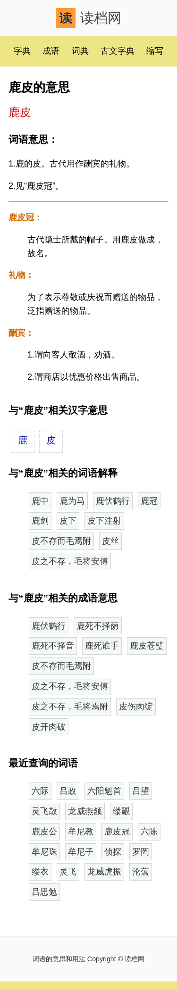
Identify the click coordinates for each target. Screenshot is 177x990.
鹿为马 (72, 501)
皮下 (67, 520)
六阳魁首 (104, 791)
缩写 (154, 51)
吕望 (140, 791)
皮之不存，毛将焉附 (70, 706)
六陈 (149, 831)
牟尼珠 (44, 852)
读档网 (88, 18)
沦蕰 (140, 871)
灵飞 (67, 871)
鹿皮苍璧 (147, 645)
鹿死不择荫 (97, 626)
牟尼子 (80, 852)
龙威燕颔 (85, 811)
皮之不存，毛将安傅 (70, 561)
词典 (80, 51)
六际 (40, 791)
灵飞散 (44, 811)
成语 (50, 51)
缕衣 (40, 871)
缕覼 (121, 811)
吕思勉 (44, 892)
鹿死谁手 (102, 645)
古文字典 (118, 51)
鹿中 (40, 501)
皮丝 (110, 541)
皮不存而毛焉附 (61, 541)
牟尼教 (80, 831)
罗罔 (140, 852)
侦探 (112, 852)
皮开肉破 (49, 727)
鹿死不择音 (53, 645)
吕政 (67, 791)
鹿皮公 (44, 831)
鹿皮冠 (117, 831)
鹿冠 (149, 501)
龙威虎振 (104, 871)
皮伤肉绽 (136, 706)
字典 (22, 51)
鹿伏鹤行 (113, 501)
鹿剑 (40, 520)
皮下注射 (104, 520)
